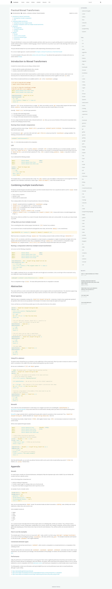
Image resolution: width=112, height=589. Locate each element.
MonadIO (16, 31)
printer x (23, 451)
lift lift (24, 311)
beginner (84, 61)
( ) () (27, 336)
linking (83, 182)
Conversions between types (20, 37)
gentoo (84, 126)
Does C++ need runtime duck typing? (89, 273)
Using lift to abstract (18, 29)
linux (83, 19)
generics (84, 123)
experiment (84, 114)
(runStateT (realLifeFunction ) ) (27, 278)
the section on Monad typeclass (18, 409)
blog (83, 64)
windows (84, 259)
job (83, 170)
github (83, 132)
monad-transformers (38, 13)
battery (84, 58)
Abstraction (15, 26)
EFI (83, 43)
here (12, 553)
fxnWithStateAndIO (20, 138)
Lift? (15, 19)
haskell (24, 13)
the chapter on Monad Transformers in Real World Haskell (48, 51)
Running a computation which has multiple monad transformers (28, 24)
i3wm (83, 158)
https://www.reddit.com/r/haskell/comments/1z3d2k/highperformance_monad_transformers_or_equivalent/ (37, 572)
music (83, 197)
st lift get (34, 384)
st (15, 101)
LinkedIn (38, 2)
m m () (24, 348)
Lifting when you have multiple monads (23, 23)
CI (82, 40)
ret (15, 317)
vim (83, 250)
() (23, 90)
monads (29, 13)
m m (22, 438)
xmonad (84, 261)
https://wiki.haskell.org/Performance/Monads (22, 571)
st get (15, 98)
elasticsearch (85, 102)
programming (16, 13)
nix (83, 205)
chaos (83, 81)
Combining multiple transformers (20, 21)
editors (83, 16)
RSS (49, 2)
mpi (83, 194)
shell (83, 223)
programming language (87, 211)
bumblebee (84, 73)
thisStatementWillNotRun (22, 499)
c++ (83, 76)
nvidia (83, 208)
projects (84, 31)
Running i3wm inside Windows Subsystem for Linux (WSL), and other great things (90, 282)
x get (14, 327)
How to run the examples (20, 35)
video (83, 247)
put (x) (15, 328)
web (83, 256)
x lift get (16, 264)
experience (84, 111)
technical (84, 238)
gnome (84, 135)
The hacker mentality (86, 302)
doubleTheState (16, 312)
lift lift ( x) (29, 265)
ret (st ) (24, 316)
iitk (83, 161)
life (83, 179)
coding (83, 85)
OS (83, 46)
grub (83, 143)
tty (82, 244)
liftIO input (26, 442)
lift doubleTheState (32, 381)
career (83, 14)
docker (83, 96)
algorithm (84, 52)
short (83, 226)
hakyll (83, 149)
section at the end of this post (39, 55)
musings (84, 200)
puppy (83, 214)
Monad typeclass (18, 27)
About (27, 2)
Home (22, 2)
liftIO (23, 453)
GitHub (32, 2)
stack (83, 229)
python (83, 217)
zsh (83, 264)
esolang (84, 108)
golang (83, 138)
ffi (82, 117)
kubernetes (84, 176)
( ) (29, 260)
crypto (83, 87)
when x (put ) (16, 173)
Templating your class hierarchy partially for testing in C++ (89, 288)
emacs (83, 105)
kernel (83, 173)
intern (83, 167)
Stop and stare (85, 295)
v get (14, 170)
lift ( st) (24, 100)
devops (84, 93)
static (83, 232)
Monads (16, 34)
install (83, 164)
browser (84, 70)
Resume (44, 2)
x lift (18, 171)
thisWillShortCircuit (21, 497)
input (19, 262)
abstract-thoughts (86, 11)
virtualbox (84, 253)
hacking (84, 146)
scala (83, 220)
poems (83, 25)
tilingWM (84, 241)
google (83, 141)
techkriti (84, 235)
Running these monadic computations (22, 18)
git (82, 129)
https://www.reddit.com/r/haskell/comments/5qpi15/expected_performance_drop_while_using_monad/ (36, 574)
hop (83, 155)
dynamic (84, 99)
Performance (17, 39)
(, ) (30, 427)
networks (84, 22)
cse (83, 90)
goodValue (18, 496)
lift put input (17, 267)
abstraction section (37, 563)
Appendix (14, 32)
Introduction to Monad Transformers (21, 16)
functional (84, 120)
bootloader (84, 67)
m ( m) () (30, 446)
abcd (83, 49)
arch (83, 55)
